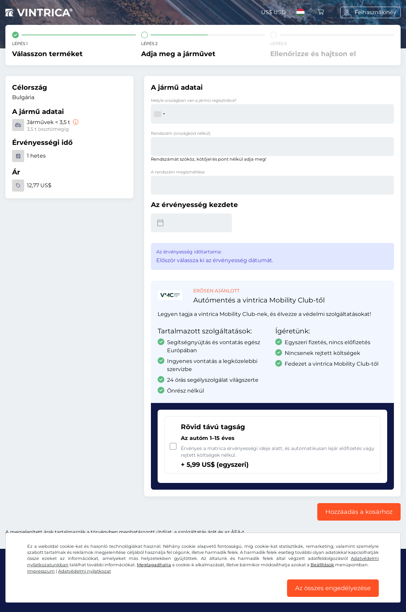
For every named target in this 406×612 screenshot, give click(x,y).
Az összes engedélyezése (333, 588)
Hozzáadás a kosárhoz (359, 512)
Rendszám (180, 133)
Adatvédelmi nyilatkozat (84, 571)
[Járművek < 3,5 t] (75, 122)
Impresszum (41, 571)
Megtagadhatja (154, 564)
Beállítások (322, 564)
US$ (273, 12)
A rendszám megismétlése (178, 171)
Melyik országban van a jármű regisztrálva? (194, 100)
